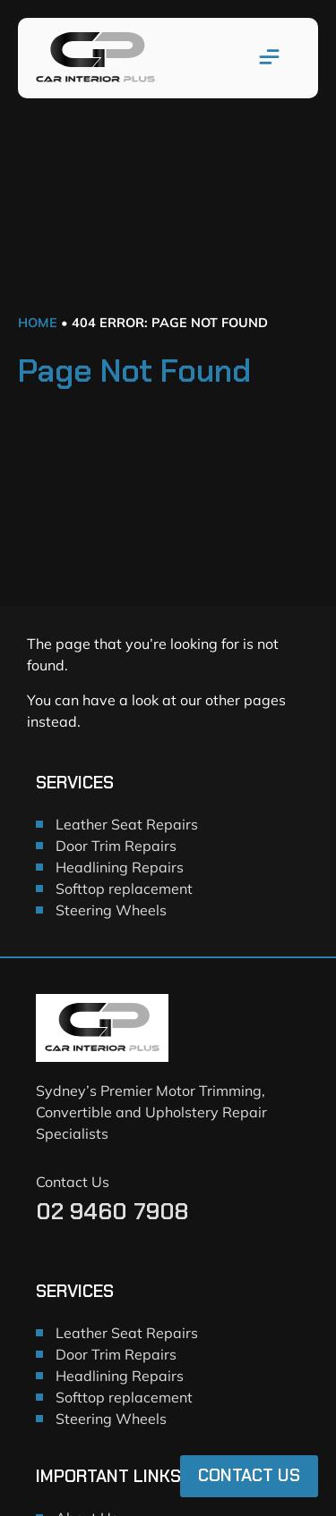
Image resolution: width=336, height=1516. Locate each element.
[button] (269, 58)
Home (37, 323)
